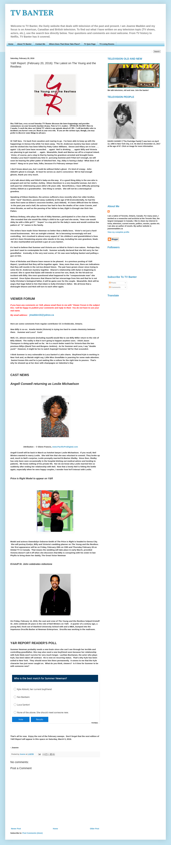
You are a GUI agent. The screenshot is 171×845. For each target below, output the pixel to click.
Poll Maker (95, 723)
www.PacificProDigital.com (65, 447)
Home (10, 44)
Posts (112, 283)
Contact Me (40, 44)
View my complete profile (118, 232)
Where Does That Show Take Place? (64, 44)
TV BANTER (32, 13)
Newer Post (16, 829)
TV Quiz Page (89, 44)
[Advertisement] (24, 176)
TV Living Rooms (106, 44)
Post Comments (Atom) (32, 833)
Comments (114, 287)
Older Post (94, 829)
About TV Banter (24, 44)
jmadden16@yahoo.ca (41, 315)
